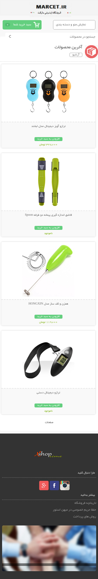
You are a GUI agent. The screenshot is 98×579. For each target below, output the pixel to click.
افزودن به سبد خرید (48, 139)
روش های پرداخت (84, 516)
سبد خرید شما (22, 24)
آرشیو (75, 54)
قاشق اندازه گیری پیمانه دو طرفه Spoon (48, 215)
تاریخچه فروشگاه (85, 503)
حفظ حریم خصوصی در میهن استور (74, 510)
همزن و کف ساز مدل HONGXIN (48, 304)
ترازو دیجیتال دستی (48, 392)
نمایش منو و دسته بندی (71, 24)
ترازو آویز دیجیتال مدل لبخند (48, 126)
